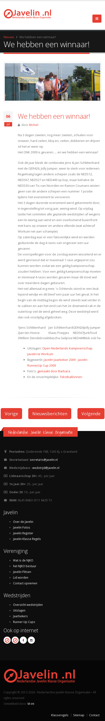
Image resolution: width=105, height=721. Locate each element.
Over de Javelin (23, 522)
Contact (94, 715)
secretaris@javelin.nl (44, 460)
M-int (31, 703)
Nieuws (9, 37)
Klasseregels (59, 715)
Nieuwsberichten (49, 413)
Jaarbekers (20, 616)
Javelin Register (23, 533)
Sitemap (78, 715)
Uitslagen (19, 610)
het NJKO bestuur (24, 566)
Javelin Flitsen (22, 572)
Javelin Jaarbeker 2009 (60, 360)
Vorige (11, 413)
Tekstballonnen (71, 377)
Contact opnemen (25, 583)
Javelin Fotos (21, 527)
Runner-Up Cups (24, 622)
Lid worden (20, 577)
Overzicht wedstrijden (28, 605)
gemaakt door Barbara (53, 371)
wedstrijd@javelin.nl (45, 468)
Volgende (90, 413)
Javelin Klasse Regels (27, 539)
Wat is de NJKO (23, 560)
